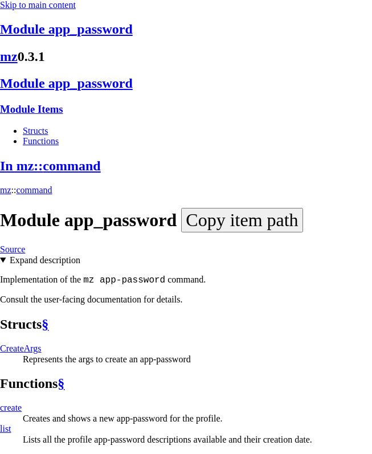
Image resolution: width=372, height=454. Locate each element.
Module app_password (66, 29)
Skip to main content (38, 5)
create (11, 407)
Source (12, 249)
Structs (35, 131)
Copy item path (242, 220)
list (5, 428)
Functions (41, 141)
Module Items (31, 109)
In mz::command (50, 165)
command (34, 190)
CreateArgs (21, 348)
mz (9, 56)
